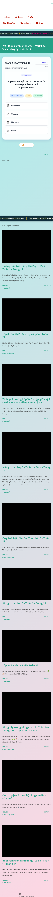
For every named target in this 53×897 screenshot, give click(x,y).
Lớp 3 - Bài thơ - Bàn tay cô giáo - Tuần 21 (25, 335)
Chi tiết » (47, 285)
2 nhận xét (6, 492)
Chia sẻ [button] (45, 154)
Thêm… (32, 17)
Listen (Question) (17, 95)
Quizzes (19, 17)
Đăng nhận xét (8, 353)
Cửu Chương (8, 23)
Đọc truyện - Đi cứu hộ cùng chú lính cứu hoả (24, 797)
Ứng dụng (25, 23)
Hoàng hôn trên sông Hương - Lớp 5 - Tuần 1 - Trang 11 (24, 267)
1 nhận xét (6, 288)
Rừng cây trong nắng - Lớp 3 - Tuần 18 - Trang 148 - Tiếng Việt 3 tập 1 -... (25, 729)
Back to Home (26, 145)
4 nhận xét (6, 421)
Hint (28, 95)
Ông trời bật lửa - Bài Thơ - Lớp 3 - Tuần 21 (26, 539)
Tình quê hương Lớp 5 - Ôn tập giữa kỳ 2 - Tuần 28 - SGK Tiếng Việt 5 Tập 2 (26, 400)
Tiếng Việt (38, 95)
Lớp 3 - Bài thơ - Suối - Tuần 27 (20, 665)
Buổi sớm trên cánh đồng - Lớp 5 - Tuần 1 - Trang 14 (25, 862)
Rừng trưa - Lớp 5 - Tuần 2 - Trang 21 (24, 603)
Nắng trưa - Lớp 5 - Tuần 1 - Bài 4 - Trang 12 (26, 469)
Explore (6, 17)
